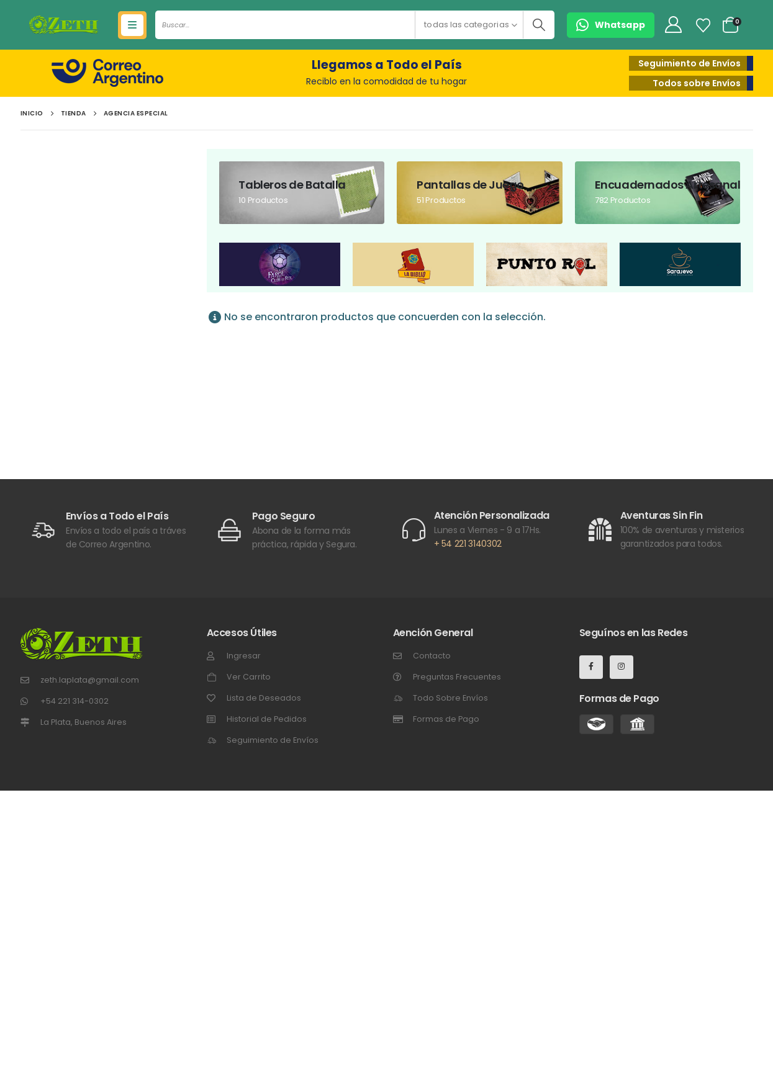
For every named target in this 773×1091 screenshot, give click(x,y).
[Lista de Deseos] (703, 25)
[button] (610, 25)
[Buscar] (538, 24)
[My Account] (673, 25)
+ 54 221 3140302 (468, 543)
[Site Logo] (63, 25)
